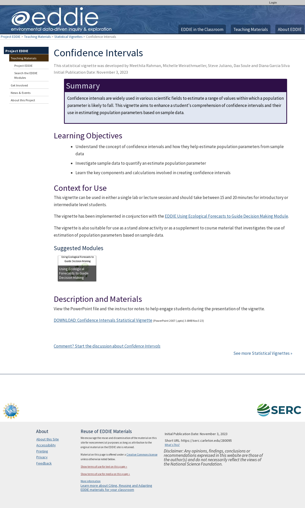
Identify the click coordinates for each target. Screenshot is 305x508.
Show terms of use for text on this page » (104, 466)
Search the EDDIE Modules (25, 75)
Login (273, 2)
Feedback (44, 463)
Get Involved (19, 85)
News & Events (20, 93)
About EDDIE (290, 29)
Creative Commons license (141, 454)
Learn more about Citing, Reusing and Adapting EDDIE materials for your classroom (116, 487)
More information (91, 481)
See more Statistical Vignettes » (262, 353)
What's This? (172, 445)
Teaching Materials (250, 29)
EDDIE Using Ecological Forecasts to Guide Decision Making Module (226, 216)
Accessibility (46, 445)
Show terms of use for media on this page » (105, 474)
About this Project (23, 100)
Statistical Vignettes (68, 37)
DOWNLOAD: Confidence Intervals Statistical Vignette (103, 320)
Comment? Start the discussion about (107, 346)
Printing (42, 451)
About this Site (47, 439)
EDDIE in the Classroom (202, 29)
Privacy (42, 457)
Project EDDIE (10, 37)
